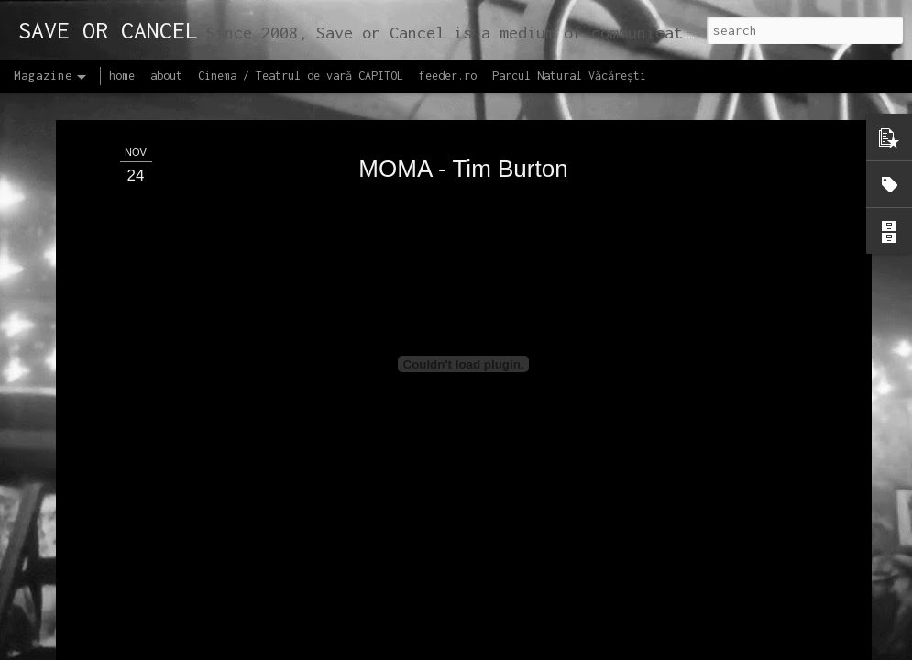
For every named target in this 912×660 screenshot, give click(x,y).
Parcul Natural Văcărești (569, 75)
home (122, 75)
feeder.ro (448, 75)
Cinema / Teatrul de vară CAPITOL (300, 75)
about (166, 75)
